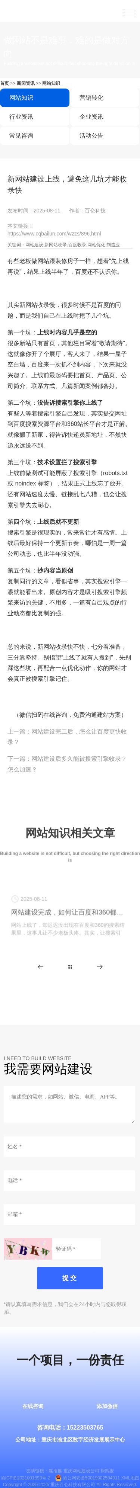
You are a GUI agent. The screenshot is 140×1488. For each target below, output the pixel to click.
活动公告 (91, 135)
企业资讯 (91, 116)
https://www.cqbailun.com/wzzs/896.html (54, 234)
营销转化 (91, 97)
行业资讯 (21, 116)
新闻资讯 (26, 83)
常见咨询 (21, 135)
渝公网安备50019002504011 (91, 1478)
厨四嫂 (107, 1470)
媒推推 (55, 1470)
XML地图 (130, 1478)
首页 (4, 83)
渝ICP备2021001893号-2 (25, 1478)
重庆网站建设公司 (81, 1470)
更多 (70, 967)
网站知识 (51, 83)
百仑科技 (95, 211)
